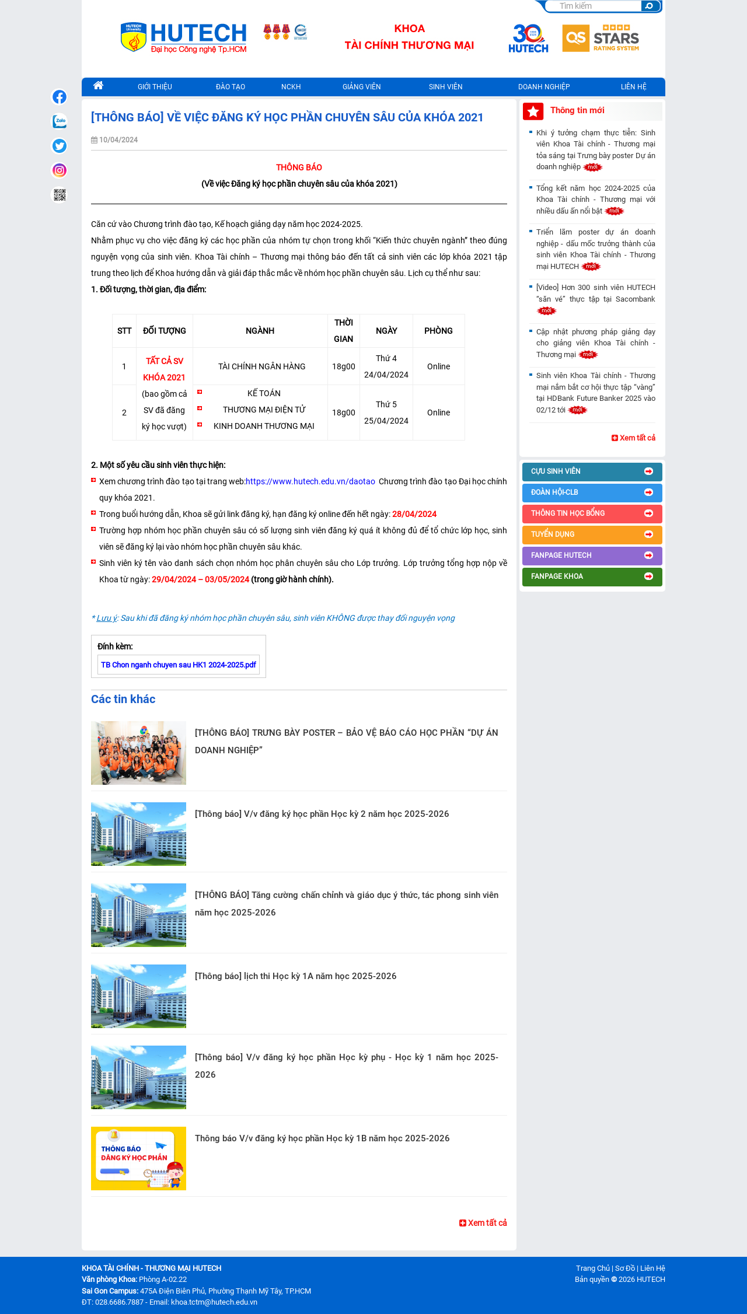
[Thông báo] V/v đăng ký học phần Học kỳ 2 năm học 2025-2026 (322, 814)
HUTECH (651, 1279)
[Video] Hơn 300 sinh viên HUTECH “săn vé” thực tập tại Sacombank (595, 298)
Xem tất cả (483, 1223)
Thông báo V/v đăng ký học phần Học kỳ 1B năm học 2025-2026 (322, 1138)
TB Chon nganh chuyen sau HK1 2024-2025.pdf (178, 665)
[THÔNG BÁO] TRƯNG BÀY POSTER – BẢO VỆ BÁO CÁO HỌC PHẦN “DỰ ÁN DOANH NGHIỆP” (346, 742)
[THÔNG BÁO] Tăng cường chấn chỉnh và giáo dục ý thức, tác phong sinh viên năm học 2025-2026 (346, 904)
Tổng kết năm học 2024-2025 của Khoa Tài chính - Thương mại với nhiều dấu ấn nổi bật (595, 199)
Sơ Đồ (625, 1268)
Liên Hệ (652, 1268)
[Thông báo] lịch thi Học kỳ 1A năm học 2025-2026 (296, 976)
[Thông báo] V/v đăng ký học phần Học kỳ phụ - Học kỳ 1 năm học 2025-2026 (346, 1066)
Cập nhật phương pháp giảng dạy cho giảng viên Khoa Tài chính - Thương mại (595, 343)
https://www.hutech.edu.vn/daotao (311, 481)
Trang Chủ (593, 1268)
